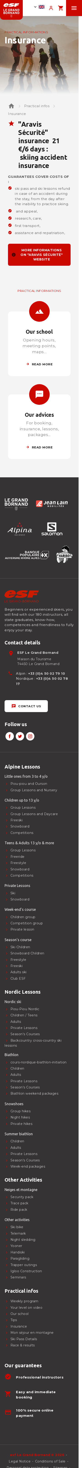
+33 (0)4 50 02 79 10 (46, 673)
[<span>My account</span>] (51, 8)
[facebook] (9, 736)
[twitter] (20, 736)
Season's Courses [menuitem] (25, 1160)
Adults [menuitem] (15, 1148)
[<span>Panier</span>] (60, 8)
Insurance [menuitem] (18, 1326)
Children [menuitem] (17, 1141)
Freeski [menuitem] (16, 820)
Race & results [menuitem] (22, 1345)
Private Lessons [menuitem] (24, 1154)
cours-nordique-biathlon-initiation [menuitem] (38, 1062)
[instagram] (30, 736)
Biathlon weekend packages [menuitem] (34, 1094)
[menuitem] (36, 767)
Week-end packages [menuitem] (27, 1166)
